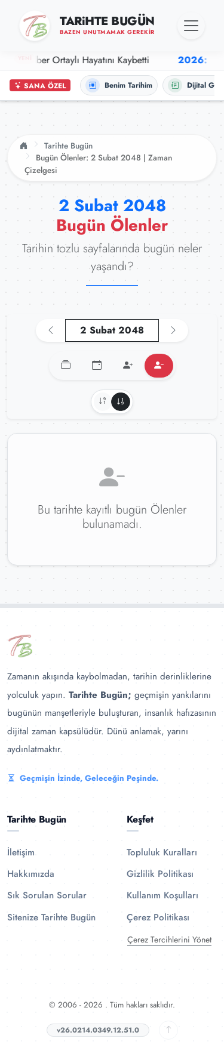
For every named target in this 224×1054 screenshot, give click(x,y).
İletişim (21, 852)
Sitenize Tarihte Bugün (51, 917)
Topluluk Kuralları (162, 852)
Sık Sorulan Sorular (47, 895)
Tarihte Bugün (68, 146)
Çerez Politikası (158, 917)
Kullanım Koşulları (162, 895)
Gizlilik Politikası (160, 873)
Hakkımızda (30, 873)
